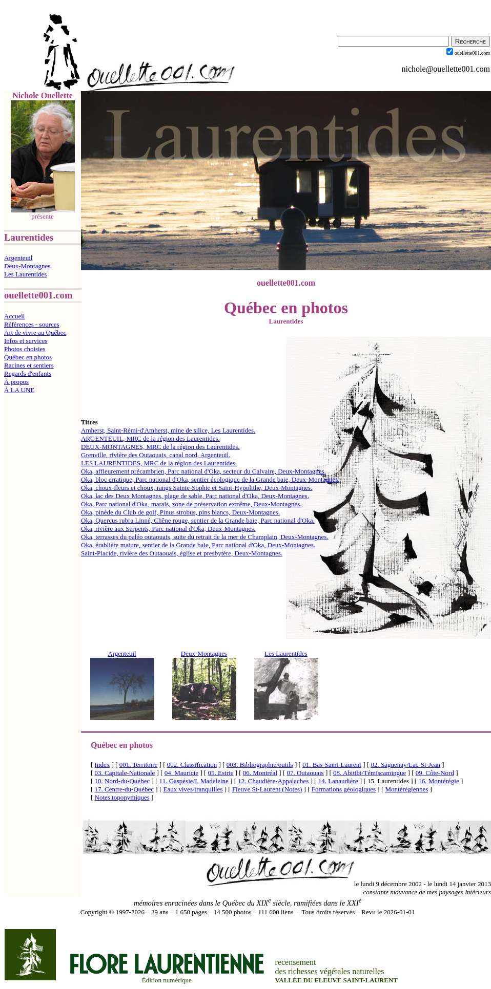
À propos (16, 381)
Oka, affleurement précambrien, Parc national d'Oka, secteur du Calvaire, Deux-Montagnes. (203, 471)
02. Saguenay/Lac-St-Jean (405, 764)
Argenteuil (18, 258)
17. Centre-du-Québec (124, 789)
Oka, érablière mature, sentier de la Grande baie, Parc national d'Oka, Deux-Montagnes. (198, 545)
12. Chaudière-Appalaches (273, 781)
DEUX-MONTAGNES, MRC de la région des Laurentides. (160, 446)
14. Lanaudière (338, 781)
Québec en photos (28, 357)
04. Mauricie (181, 773)
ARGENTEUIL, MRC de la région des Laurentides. (150, 438)
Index (102, 764)
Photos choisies (25, 349)
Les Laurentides (25, 274)
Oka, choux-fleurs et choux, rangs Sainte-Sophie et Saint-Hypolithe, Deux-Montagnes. (196, 487)
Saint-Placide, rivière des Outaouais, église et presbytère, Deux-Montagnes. (181, 553)
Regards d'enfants (27, 373)
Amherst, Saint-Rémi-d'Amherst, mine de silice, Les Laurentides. (168, 430)
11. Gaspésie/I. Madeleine (194, 781)
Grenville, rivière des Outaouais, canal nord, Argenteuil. (155, 455)
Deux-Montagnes (27, 266)
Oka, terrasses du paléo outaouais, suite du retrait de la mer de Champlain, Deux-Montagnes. (205, 537)
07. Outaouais (305, 773)
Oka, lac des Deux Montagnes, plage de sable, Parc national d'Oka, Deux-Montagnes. (195, 496)
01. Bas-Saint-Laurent (331, 764)
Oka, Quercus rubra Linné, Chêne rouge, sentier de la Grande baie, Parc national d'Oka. (198, 520)
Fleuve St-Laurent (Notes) (267, 789)
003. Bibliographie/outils (260, 764)
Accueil (14, 316)
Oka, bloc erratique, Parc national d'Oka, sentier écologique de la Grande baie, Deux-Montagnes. (210, 479)
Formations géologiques (344, 789)
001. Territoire (138, 764)
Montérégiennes (406, 789)
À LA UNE (19, 390)
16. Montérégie (438, 781)
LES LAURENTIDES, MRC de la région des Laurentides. (159, 463)
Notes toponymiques (122, 797)
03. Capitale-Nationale (125, 773)
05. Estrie (221, 773)
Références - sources (31, 324)
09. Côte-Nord (435, 773)
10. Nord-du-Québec (122, 781)
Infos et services (25, 341)
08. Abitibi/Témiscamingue (369, 773)
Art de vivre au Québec (35, 332)
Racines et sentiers (29, 365)
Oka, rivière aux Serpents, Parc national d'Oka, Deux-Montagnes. (168, 528)
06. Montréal (260, 773)
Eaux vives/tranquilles (193, 789)
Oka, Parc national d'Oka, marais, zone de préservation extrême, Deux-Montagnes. (191, 504)
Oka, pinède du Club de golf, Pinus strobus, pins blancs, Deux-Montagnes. (180, 512)
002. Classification (192, 764)
